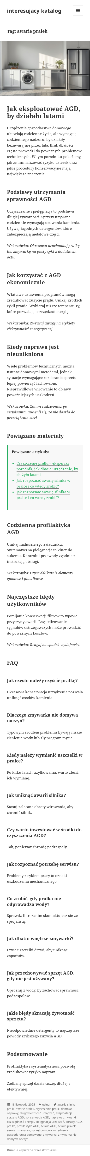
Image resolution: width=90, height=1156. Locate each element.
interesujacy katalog (34, 10)
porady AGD (74, 1122)
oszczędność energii (20, 1122)
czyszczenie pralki (48, 1109)
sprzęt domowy (41, 1130)
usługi (46, 1104)
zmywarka (50, 1135)
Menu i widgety (78, 15)
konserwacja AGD (37, 1117)
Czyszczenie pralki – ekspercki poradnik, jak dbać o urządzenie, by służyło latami (47, 469)
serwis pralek (67, 1126)
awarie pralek (25, 1109)
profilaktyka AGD (28, 1126)
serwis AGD (48, 1126)
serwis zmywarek (18, 1130)
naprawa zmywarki (63, 1117)
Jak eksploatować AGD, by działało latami (43, 112)
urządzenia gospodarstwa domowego (37, 1132)
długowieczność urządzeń (37, 1113)
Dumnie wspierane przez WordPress (31, 1150)
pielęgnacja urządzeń (50, 1122)
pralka (11, 1126)
